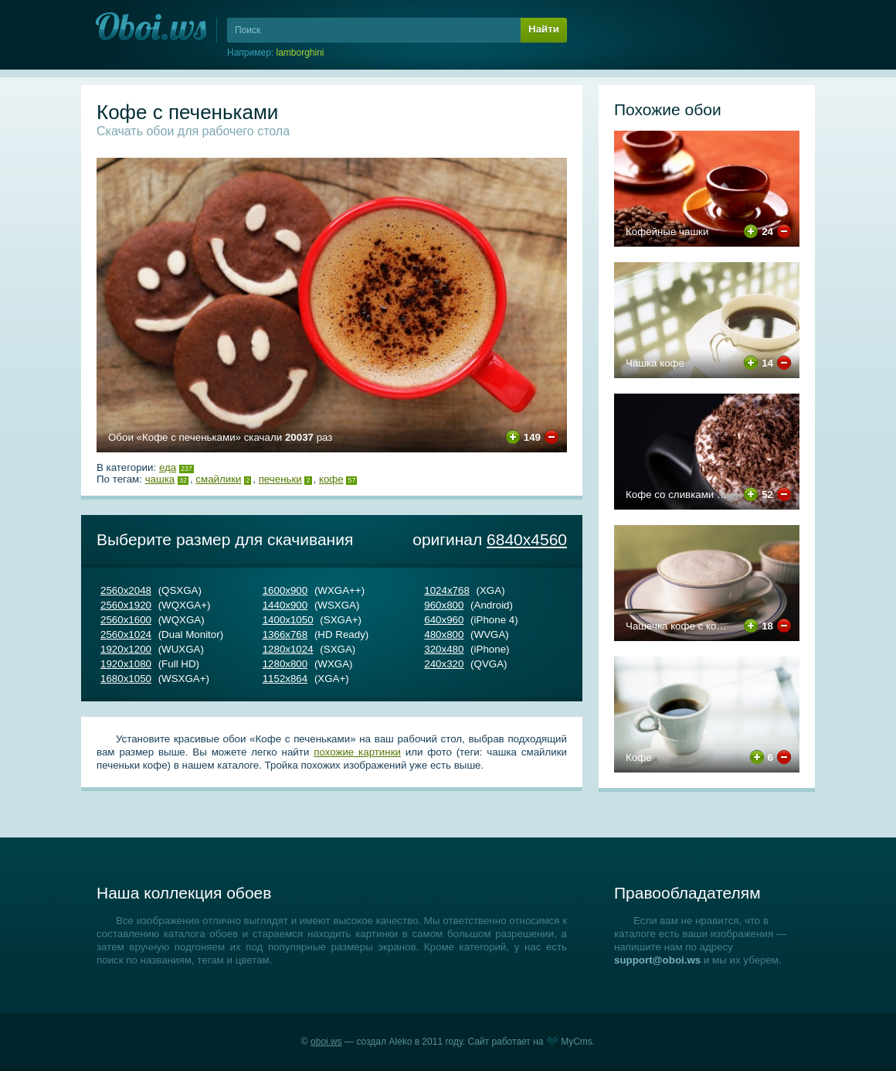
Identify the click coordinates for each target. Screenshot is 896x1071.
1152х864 (285, 678)
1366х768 (285, 634)
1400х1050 (288, 620)
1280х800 (285, 664)
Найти (543, 29)
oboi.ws (326, 1041)
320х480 (443, 649)
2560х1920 (125, 605)
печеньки (280, 479)
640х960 (443, 620)
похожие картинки (357, 752)
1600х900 (285, 590)
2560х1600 (125, 620)
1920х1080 (125, 664)
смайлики (218, 479)
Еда (167, 467)
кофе (331, 479)
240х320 (443, 664)
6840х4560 (527, 539)
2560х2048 (125, 590)
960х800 (443, 605)
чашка (160, 479)
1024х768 (447, 590)
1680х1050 (125, 678)
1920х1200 (125, 649)
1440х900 (285, 605)
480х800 (443, 634)
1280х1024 (288, 649)
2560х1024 (125, 634)
